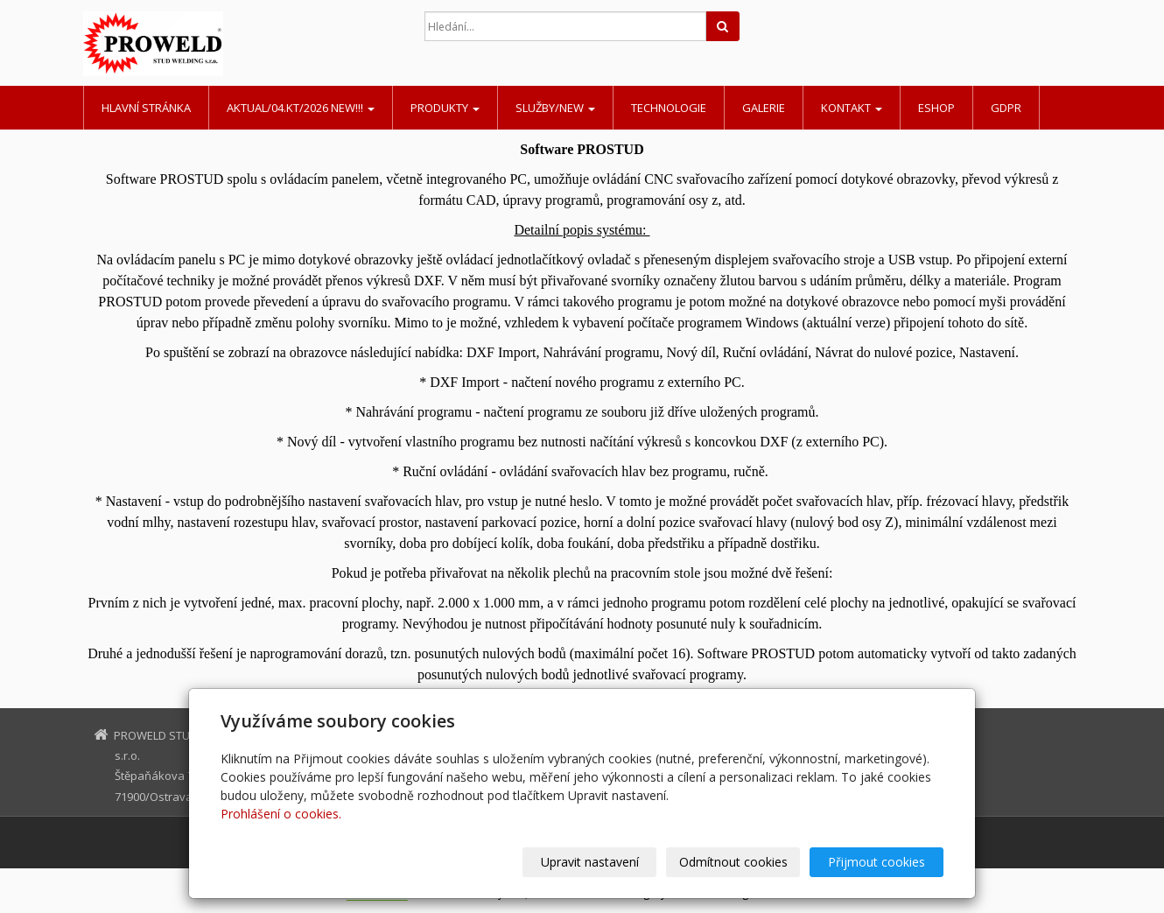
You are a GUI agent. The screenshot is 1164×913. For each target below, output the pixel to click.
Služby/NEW (555, 108)
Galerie (763, 108)
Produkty (445, 108)
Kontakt (851, 108)
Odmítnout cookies (733, 861)
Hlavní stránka (146, 108)
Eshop (936, 108)
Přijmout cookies (876, 861)
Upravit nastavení (590, 861)
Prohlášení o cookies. (281, 813)
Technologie (668, 108)
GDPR (1006, 108)
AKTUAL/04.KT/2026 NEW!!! (301, 108)
